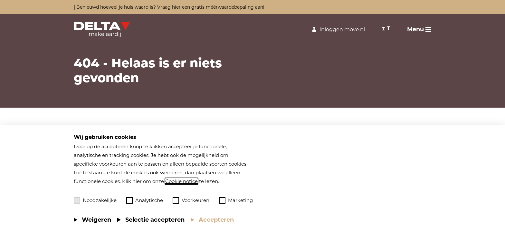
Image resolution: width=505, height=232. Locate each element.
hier (176, 7)
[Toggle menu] (419, 29)
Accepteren (216, 219)
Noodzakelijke (95, 200)
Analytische (144, 200)
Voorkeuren (191, 200)
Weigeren (96, 219)
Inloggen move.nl (337, 29)
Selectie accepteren (155, 219)
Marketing (236, 200)
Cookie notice (181, 181)
